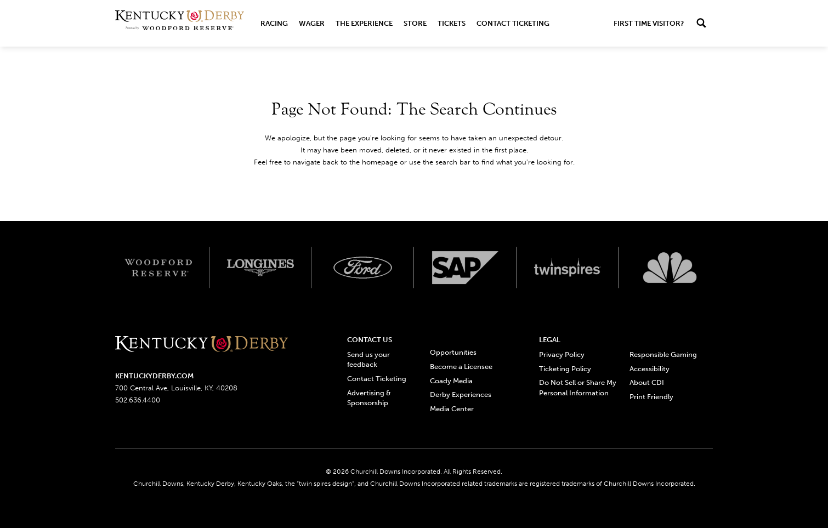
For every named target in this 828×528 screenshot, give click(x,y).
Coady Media (451, 381)
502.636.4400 (137, 400)
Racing (274, 23)
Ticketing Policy (565, 369)
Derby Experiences (460, 394)
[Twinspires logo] (567, 267)
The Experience (364, 23)
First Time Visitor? (649, 23)
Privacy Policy (562, 354)
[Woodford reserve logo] (158, 267)
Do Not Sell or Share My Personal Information (577, 387)
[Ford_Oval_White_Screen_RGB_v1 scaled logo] (362, 267)
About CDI (646, 382)
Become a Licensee (461, 366)
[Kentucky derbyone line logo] (201, 344)
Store (415, 23)
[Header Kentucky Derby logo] (179, 23)
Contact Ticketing (513, 23)
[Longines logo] (260, 267)
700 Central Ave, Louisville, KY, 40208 (176, 388)
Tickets (452, 23)
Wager (312, 23)
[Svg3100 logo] (669, 267)
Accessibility (649, 369)
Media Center (452, 409)
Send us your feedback (368, 359)
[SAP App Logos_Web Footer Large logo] (465, 267)
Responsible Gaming (663, 354)
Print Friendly (651, 397)
